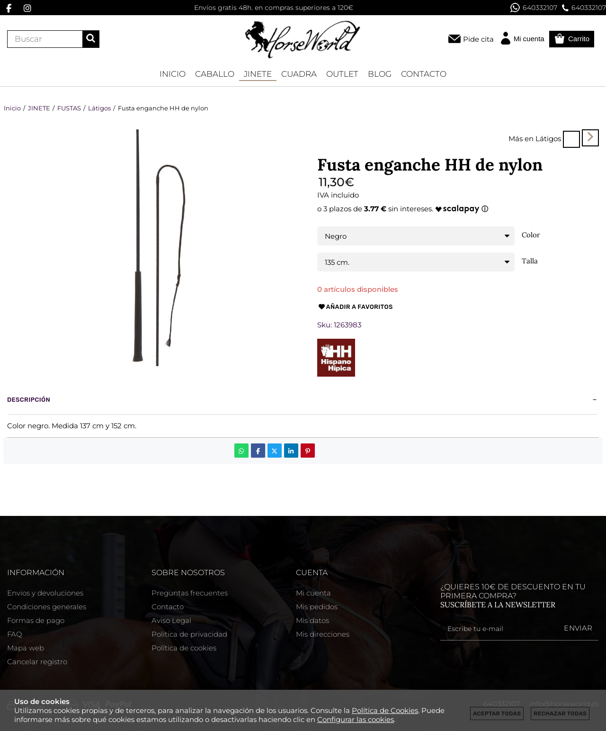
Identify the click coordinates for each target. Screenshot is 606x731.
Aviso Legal (171, 620)
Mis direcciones (322, 634)
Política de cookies (184, 647)
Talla (530, 261)
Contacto (168, 606)
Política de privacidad (189, 634)
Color (531, 235)
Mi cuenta (313, 592)
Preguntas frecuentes (190, 592)
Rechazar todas (560, 713)
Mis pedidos (317, 606)
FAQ (14, 634)
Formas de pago (35, 620)
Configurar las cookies (355, 719)
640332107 (533, 7)
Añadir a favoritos (355, 307)
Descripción (28, 399)
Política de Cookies (385, 710)
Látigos (548, 138)
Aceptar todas (497, 713)
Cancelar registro (37, 661)
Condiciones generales (46, 606)
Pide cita (478, 39)
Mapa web (25, 647)
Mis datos (312, 620)
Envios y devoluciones (45, 592)
